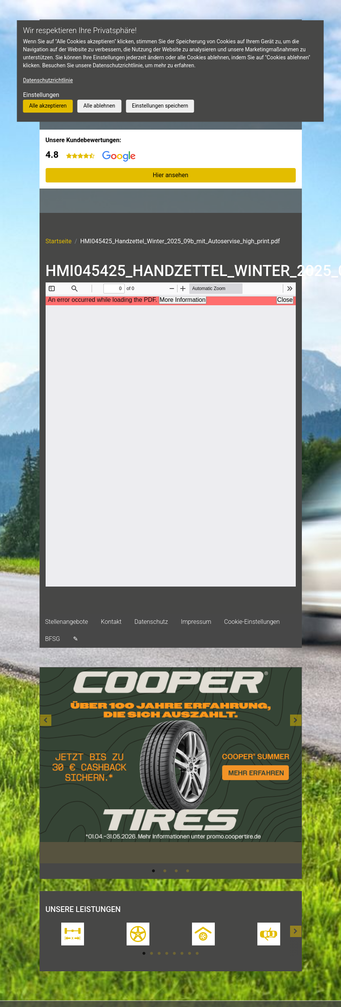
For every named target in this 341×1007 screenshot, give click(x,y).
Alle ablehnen (99, 106)
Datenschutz (151, 621)
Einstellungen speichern (160, 106)
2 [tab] (165, 871)
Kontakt (111, 621)
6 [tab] (182, 953)
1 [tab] (153, 871)
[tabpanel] (170, 765)
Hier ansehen (171, 175)
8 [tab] (197, 953)
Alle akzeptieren (48, 106)
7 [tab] (189, 953)
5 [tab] (174, 953)
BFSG (52, 638)
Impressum (196, 621)
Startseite (59, 241)
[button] (45, 773)
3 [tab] (176, 871)
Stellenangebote (66, 621)
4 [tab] (188, 871)
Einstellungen (41, 94)
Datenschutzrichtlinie (48, 80)
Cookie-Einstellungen (252, 621)
